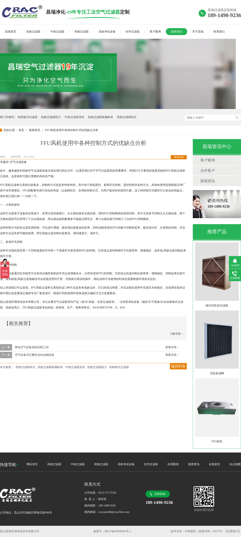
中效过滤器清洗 (74, 117)
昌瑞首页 (10, 31)
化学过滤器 (133, 31)
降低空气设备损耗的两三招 (32, 347)
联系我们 (219, 31)
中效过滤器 (57, 31)
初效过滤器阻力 (51, 117)
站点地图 (235, 464)
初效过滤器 (82, 31)
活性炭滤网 (217, 373)
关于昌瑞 (197, 31)
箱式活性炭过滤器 (217, 305)
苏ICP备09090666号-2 (118, 531)
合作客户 (207, 171)
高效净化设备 (107, 31)
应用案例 (173, 464)
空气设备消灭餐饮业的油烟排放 (34, 354)
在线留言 (214, 464)
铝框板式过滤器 (27, 117)
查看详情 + (172, 347)
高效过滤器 (33, 31)
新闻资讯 (176, 31)
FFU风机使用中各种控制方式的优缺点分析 (71, 130)
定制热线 (159, 493)
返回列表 (179, 157)
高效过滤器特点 (127, 117)
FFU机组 (216, 441)
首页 (21, 130)
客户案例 (155, 31)
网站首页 (32, 464)
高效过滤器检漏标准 (100, 117)
